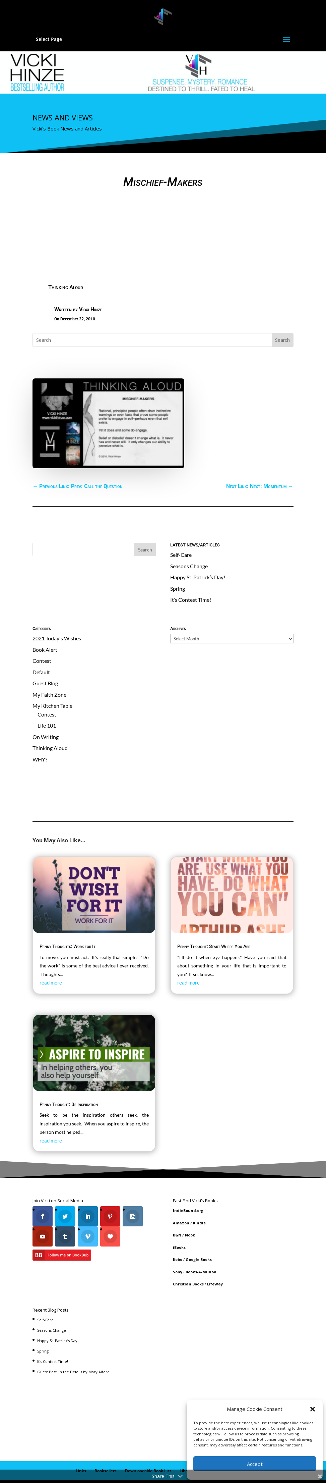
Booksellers (105, 1446)
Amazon (181, 1198)
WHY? (39, 735)
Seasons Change (189, 542)
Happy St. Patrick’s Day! (197, 553)
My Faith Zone (49, 670)
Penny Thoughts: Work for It (67, 922)
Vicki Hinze (90, 285)
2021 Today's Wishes (56, 614)
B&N (177, 1210)
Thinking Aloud (65, 263)
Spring (177, 564)
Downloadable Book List (148, 1446)
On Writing (45, 712)
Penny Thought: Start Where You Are (213, 922)
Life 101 (47, 701)
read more (51, 958)
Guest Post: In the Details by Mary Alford (73, 1347)
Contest (41, 636)
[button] (312, 1409)
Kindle (199, 1198)
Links (81, 1446)
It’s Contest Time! (190, 575)
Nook (190, 1210)
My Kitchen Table (52, 681)
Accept (255, 1464)
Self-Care (181, 530)
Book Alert (44, 625)
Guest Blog (45, 659)
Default (41, 648)
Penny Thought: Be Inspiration (69, 1080)
